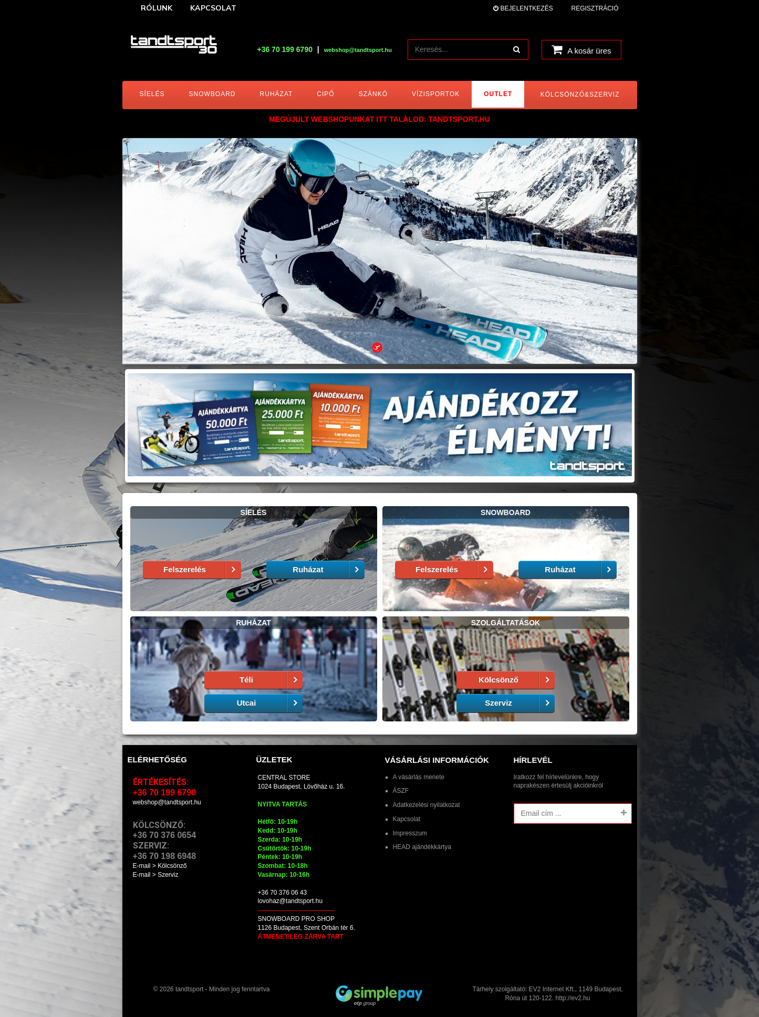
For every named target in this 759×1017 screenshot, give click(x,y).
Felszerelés (202, 570)
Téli (271, 680)
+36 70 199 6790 (285, 49)
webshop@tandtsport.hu (167, 802)
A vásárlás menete (419, 777)
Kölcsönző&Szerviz (580, 94)
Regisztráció (594, 8)
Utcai (270, 703)
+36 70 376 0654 (164, 835)
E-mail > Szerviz (156, 874)
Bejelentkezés (523, 8)
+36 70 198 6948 (164, 856)
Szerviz (520, 703)
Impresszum (410, 833)
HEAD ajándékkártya (422, 847)
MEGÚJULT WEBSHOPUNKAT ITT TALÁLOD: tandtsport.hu (379, 119)
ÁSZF (401, 790)
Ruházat (328, 570)
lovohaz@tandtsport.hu (290, 901)
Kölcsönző (517, 680)
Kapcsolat (407, 819)
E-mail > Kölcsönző (160, 865)
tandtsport (189, 989)
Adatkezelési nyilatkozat (426, 805)
